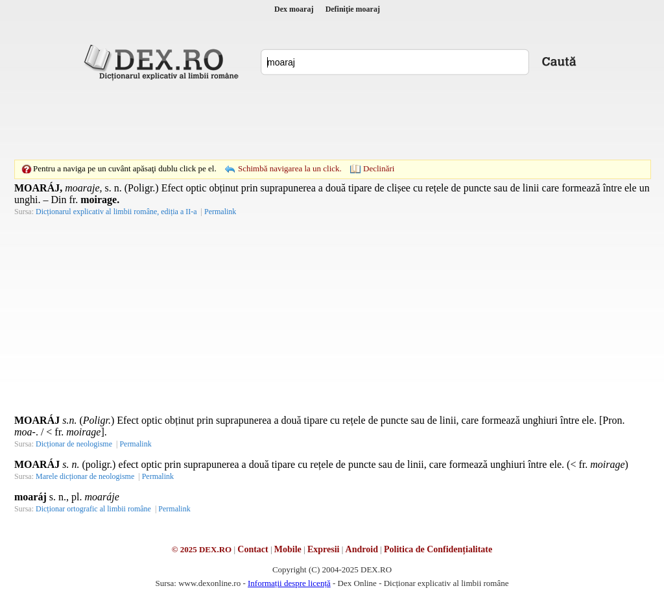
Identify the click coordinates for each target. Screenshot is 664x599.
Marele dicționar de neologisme (85, 476)
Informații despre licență (289, 583)
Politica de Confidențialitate (438, 549)
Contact (252, 549)
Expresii (323, 549)
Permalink (220, 211)
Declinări (378, 168)
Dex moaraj (293, 9)
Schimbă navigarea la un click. (290, 168)
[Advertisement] (332, 120)
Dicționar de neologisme (74, 443)
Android (362, 549)
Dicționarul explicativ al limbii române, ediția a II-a (116, 211)
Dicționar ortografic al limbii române (93, 508)
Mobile (288, 549)
